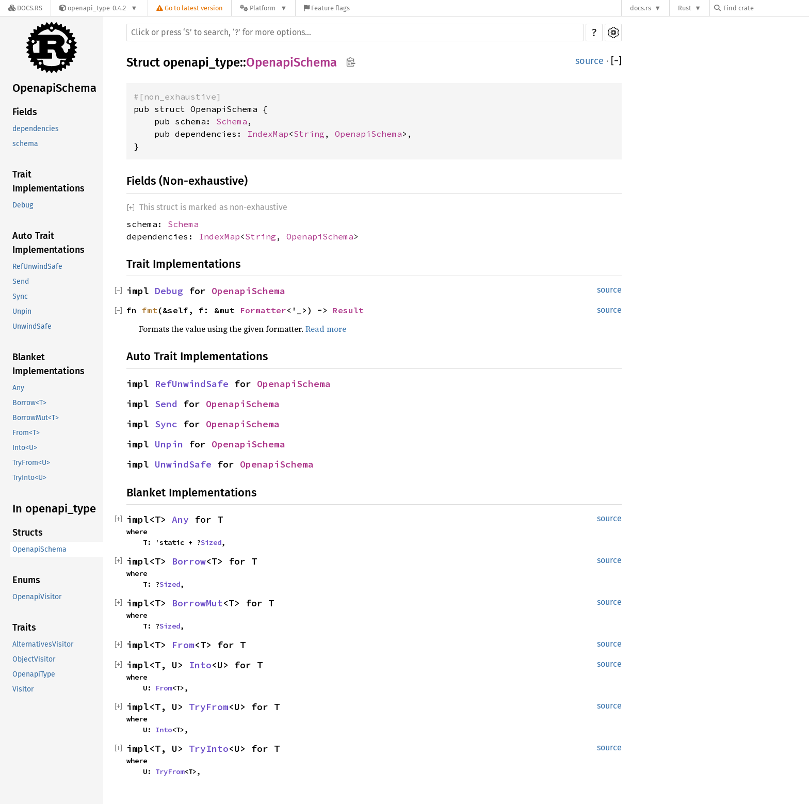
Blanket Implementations (48, 364)
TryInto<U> (29, 477)
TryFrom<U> (31, 462)
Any (18, 387)
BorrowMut (197, 603)
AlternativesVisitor (42, 644)
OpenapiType (33, 674)
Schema (231, 121)
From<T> (26, 432)
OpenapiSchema (54, 88)
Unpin (21, 311)
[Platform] (263, 8)
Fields (24, 112)
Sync (20, 296)
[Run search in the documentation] (355, 32)
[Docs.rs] (25, 8)
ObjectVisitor (33, 659)
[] (616, 61)
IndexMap (267, 133)
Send (20, 281)
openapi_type (201, 62)
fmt (149, 310)
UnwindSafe (32, 326)
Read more (325, 328)
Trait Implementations (48, 181)
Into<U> (24, 447)
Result (348, 310)
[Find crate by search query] (765, 8)
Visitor (23, 689)
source (589, 61)
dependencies (35, 128)
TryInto (209, 748)
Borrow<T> (29, 402)
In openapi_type (54, 509)
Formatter (263, 310)
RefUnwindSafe (37, 266)
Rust (684, 8)
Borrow (189, 561)
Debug (22, 205)
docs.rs (640, 8)
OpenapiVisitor (36, 596)
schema (25, 143)
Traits (24, 627)
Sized (211, 542)
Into (200, 665)
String (309, 133)
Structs (27, 532)
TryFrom (209, 707)
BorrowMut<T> (35, 417)
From (183, 645)
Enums (26, 580)
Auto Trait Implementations (48, 242)
